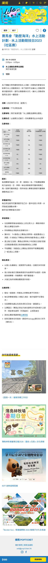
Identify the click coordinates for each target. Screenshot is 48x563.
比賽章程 (24, 315)
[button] (44, 30)
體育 (5, 30)
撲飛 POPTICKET (24, 539)
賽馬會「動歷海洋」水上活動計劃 (17, 49)
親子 (14, 30)
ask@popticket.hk (24, 548)
